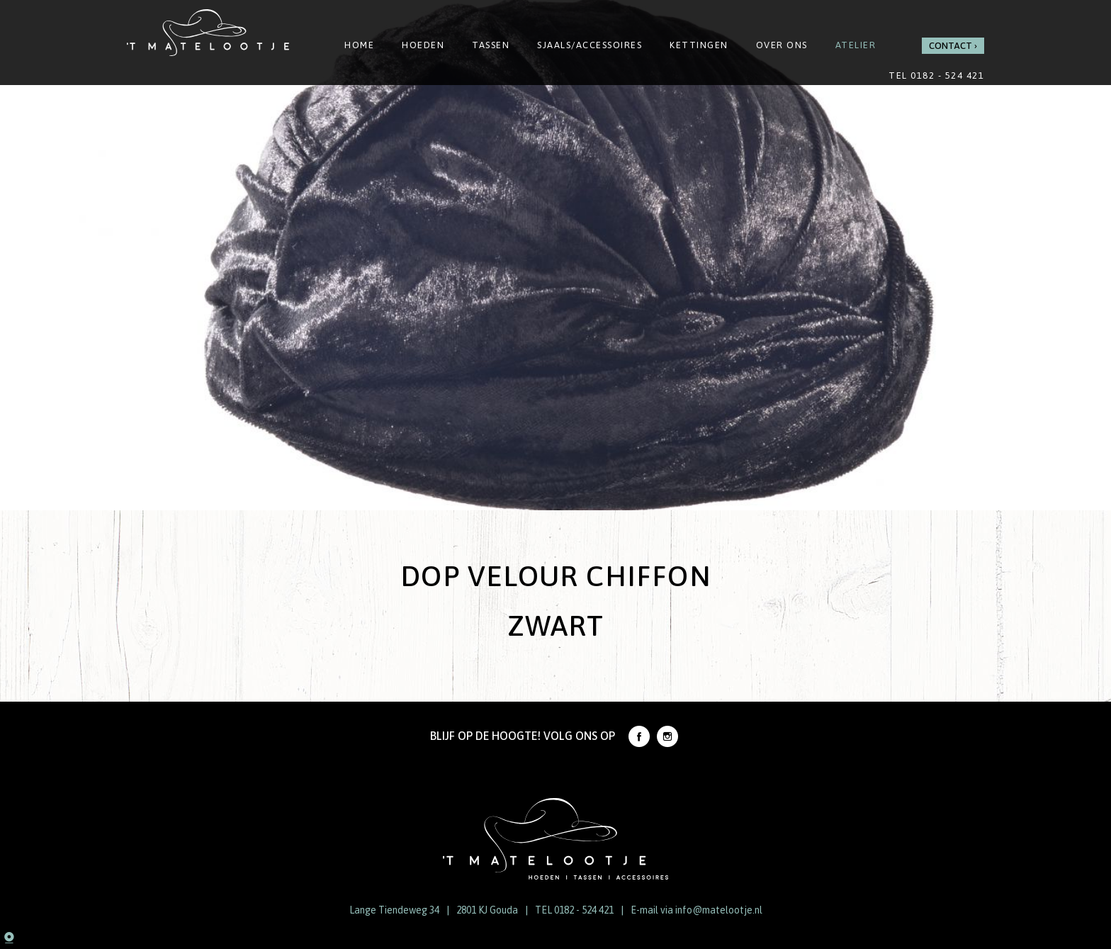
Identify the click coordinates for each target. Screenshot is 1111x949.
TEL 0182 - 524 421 (574, 910)
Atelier (855, 45)
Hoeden (423, 45)
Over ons (782, 45)
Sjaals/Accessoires (589, 45)
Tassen (490, 45)
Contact (950, 45)
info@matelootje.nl (718, 910)
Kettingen (699, 45)
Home (359, 45)
